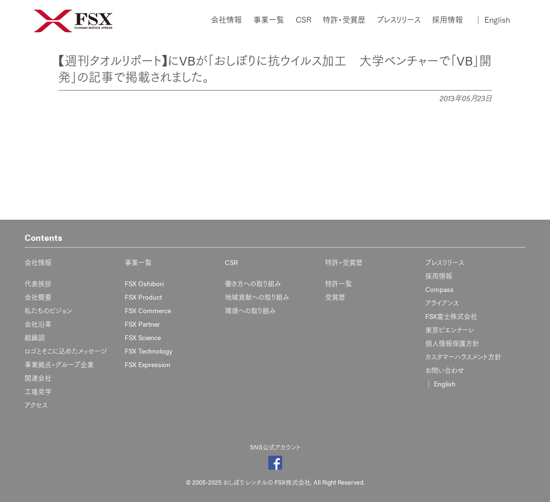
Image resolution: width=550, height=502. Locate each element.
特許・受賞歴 (344, 20)
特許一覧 (338, 283)
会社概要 (38, 297)
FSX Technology (148, 351)
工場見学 (38, 391)
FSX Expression (147, 364)
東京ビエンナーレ (449, 329)
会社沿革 (38, 324)
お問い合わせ (444, 370)
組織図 (35, 337)
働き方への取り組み (253, 283)
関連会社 (38, 378)
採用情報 (447, 20)
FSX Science (143, 337)
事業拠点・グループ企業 (59, 364)
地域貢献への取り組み (257, 297)
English (492, 20)
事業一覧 (268, 20)
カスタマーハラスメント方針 (463, 356)
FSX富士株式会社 (451, 316)
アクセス (36, 405)
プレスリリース (398, 20)
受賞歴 (335, 297)
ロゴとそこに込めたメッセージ (66, 351)
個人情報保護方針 (452, 343)
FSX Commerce (148, 310)
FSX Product (143, 297)
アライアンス (442, 302)
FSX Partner (142, 324)
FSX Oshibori (144, 283)
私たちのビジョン (48, 310)
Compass (439, 289)
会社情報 (226, 20)
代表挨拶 (38, 283)
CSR (303, 20)
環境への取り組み (250, 310)
